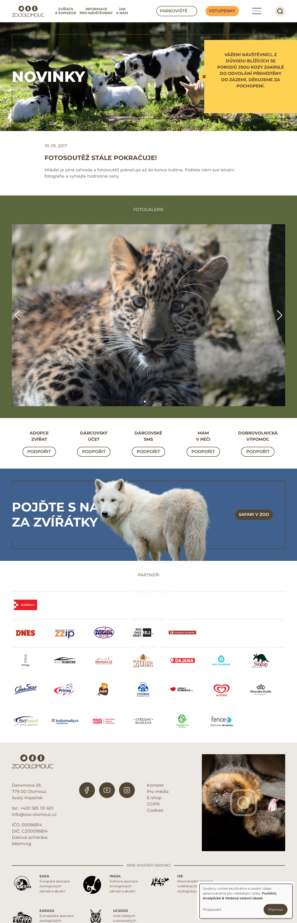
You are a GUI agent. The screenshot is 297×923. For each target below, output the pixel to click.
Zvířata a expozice (65, 11)
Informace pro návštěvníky (96, 11)
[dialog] (246, 901)
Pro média (158, 791)
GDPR (153, 804)
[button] (145, 401)
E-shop (154, 797)
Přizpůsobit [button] (212, 909)
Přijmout (275, 909)
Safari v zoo (254, 514)
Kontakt (155, 785)
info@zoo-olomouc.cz (34, 814)
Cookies (155, 810)
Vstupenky (222, 10)
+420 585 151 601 (37, 808)
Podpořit (39, 451)
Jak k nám (122, 11)
